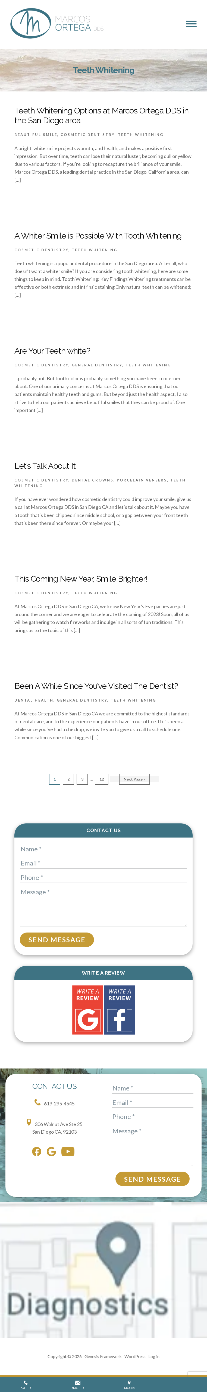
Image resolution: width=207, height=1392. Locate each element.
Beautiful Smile (35, 134)
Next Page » (134, 780)
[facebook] (38, 1152)
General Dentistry (97, 365)
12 (103, 778)
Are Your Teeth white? (52, 351)
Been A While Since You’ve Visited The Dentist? (96, 686)
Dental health (34, 700)
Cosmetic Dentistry (88, 134)
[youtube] (69, 1152)
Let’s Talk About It (45, 466)
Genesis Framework (103, 1356)
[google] (53, 1153)
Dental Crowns (93, 480)
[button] (191, 24)
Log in (153, 1356)
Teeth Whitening (141, 134)
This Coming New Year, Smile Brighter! (81, 579)
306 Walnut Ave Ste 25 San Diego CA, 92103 (54, 1127)
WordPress (135, 1356)
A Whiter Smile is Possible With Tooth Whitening (97, 235)
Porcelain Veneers (142, 480)
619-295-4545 (54, 1102)
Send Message (57, 940)
